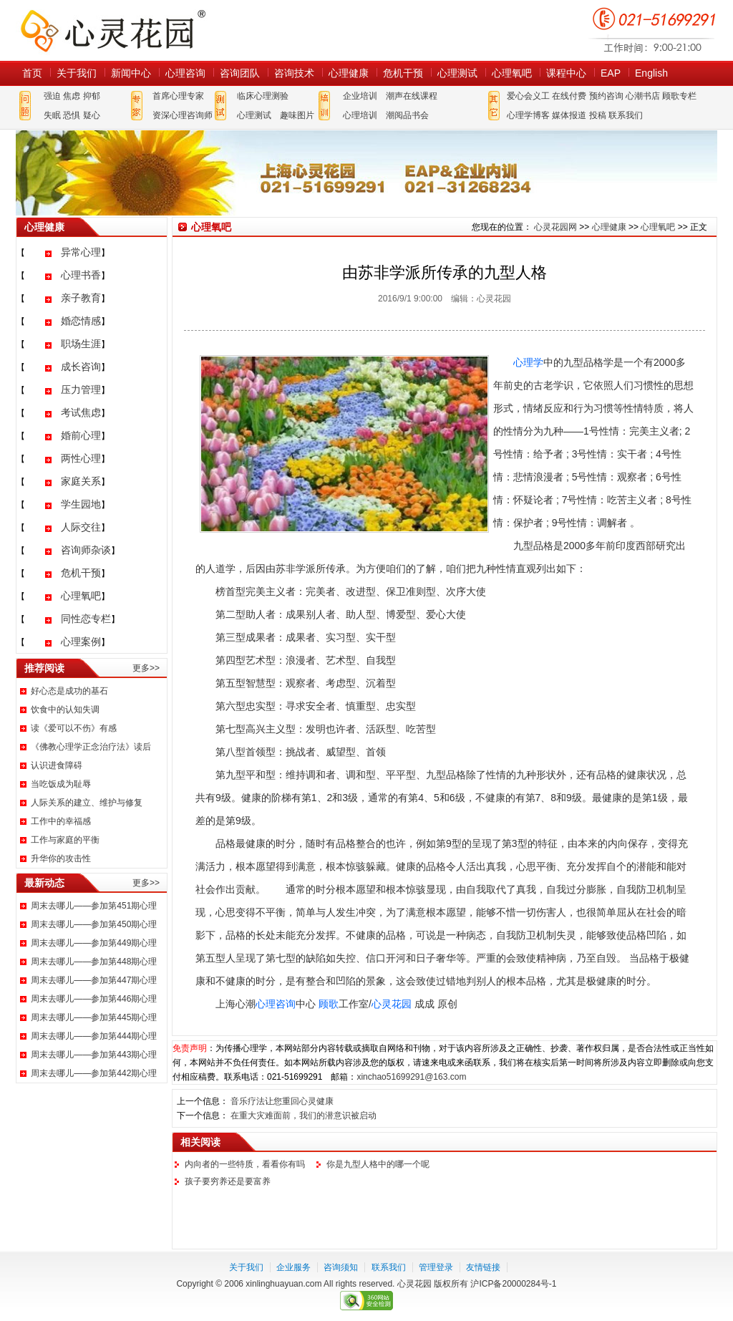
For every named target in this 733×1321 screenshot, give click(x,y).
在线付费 (569, 96)
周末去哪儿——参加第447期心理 (94, 980)
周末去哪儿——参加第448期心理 (94, 962)
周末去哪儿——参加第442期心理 (94, 1073)
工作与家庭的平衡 (65, 840)
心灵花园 (392, 1004)
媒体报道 (569, 115)
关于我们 (77, 73)
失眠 (52, 115)
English (651, 73)
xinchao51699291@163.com (411, 1077)
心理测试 (457, 73)
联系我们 (625, 115)
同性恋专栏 (86, 618)
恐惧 (71, 115)
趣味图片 (297, 115)
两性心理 (81, 458)
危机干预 (403, 73)
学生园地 (81, 504)
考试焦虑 (81, 412)
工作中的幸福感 (61, 821)
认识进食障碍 (56, 765)
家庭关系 (81, 481)
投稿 (597, 115)
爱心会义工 (528, 96)
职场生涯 (81, 343)
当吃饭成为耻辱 (61, 784)
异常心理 (81, 252)
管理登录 (436, 1267)
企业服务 (293, 1267)
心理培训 (360, 115)
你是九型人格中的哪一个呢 (377, 1164)
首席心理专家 (178, 96)
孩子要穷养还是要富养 (228, 1181)
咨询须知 (341, 1267)
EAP (611, 73)
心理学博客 (528, 115)
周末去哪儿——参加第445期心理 (94, 1017)
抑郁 (91, 96)
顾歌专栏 (679, 96)
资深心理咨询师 (182, 115)
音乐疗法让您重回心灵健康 (282, 1101)
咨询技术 (294, 73)
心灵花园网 (112, 30)
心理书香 (81, 275)
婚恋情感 (81, 320)
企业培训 (360, 96)
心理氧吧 (512, 73)
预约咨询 (606, 96)
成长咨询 (81, 366)
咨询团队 (240, 73)
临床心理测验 (262, 96)
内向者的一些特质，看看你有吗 (245, 1164)
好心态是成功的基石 (69, 691)
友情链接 (483, 1267)
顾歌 (329, 1004)
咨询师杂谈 (86, 550)
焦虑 (71, 96)
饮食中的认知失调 (65, 710)
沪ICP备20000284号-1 (513, 1284)
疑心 (91, 115)
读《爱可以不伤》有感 (74, 728)
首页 (32, 73)
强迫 (52, 96)
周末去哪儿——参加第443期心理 (94, 1055)
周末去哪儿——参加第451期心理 (94, 906)
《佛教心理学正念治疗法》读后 (91, 747)
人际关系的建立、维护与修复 (86, 803)
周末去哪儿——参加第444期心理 (94, 1036)
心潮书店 (643, 96)
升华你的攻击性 (61, 858)
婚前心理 (81, 435)
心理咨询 (185, 73)
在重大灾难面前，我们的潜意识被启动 (303, 1115)
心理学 (528, 362)
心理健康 (349, 73)
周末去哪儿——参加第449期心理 (94, 943)
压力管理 (81, 389)
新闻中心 (131, 73)
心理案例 (81, 641)
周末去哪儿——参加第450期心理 (94, 924)
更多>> (146, 668)
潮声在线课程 (411, 96)
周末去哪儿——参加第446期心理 (94, 999)
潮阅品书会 (407, 115)
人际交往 (81, 527)
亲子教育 (81, 298)
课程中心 (566, 73)
